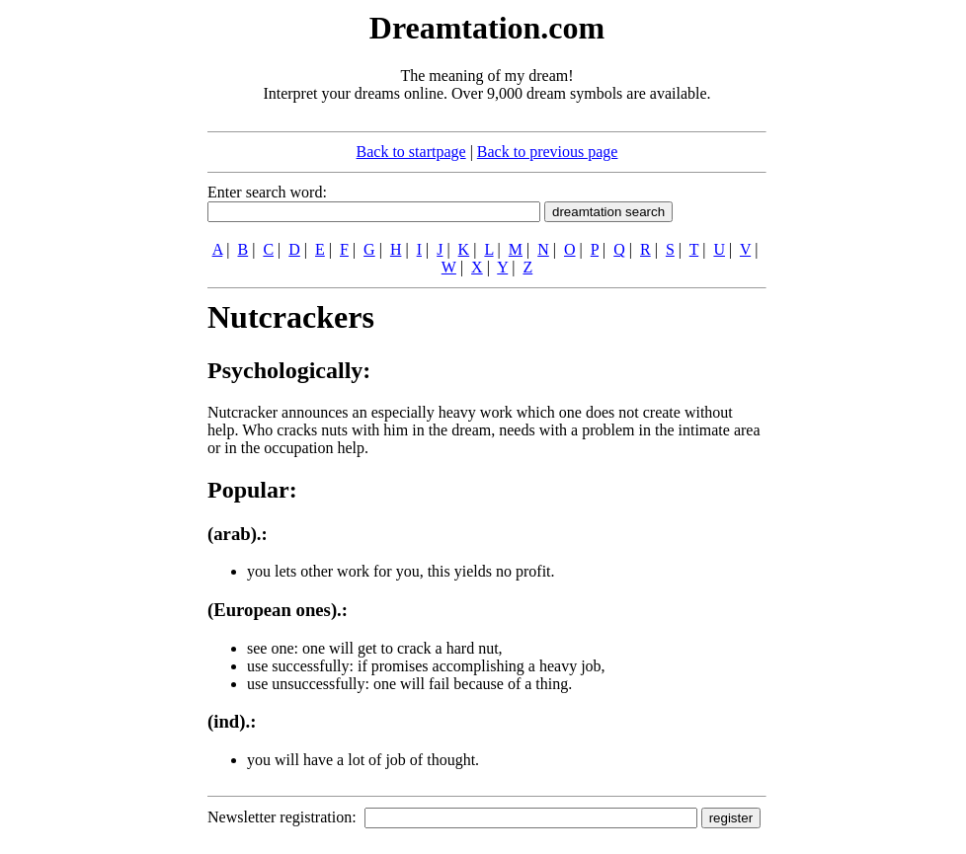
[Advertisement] (87, 304)
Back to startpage (411, 151)
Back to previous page (547, 151)
